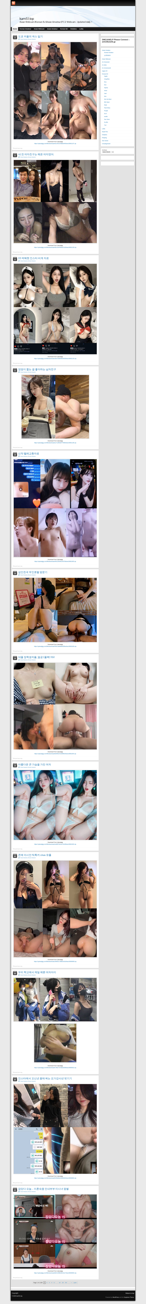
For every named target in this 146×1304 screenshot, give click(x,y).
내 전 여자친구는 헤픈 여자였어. (36, 154)
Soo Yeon (107, 119)
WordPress (116, 1297)
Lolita (103, 129)
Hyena (106, 87)
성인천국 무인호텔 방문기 (32, 572)
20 (63, 1282)
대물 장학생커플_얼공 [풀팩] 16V (36, 657)
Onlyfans (104, 134)
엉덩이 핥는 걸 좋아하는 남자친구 (37, 369)
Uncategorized (106, 143)
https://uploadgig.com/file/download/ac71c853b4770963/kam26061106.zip (55, 443)
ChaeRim (107, 79)
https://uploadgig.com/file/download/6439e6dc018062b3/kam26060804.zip (55, 1178)
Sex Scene (105, 140)
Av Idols (104, 65)
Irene (105, 90)
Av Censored (105, 62)
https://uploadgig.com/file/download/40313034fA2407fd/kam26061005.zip (55, 561)
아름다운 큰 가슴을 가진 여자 (34, 764)
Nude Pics (105, 131)
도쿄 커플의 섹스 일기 (30, 36)
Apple (105, 76)
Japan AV (104, 71)
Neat (105, 105)
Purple (106, 111)
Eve (105, 85)
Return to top (130, 1293)
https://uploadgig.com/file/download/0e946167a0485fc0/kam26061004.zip (55, 753)
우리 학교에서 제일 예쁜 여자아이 (37, 972)
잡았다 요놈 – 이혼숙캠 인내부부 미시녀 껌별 (43, 1188)
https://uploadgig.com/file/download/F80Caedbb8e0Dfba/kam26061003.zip (55, 646)
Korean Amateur (32, 39)
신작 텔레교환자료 (28, 453)
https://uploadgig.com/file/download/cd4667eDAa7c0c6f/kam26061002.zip (55, 844)
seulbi (105, 116)
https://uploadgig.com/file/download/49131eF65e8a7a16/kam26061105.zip (55, 247)
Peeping (104, 137)
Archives (104, 150)
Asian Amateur (23, 39)
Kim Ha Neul (107, 99)
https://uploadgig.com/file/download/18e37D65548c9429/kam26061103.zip (55, 358)
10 (59, 1282)
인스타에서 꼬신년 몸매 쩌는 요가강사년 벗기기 (45, 1078)
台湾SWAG (107, 55)
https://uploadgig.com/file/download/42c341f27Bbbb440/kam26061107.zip (55, 143)
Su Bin (106, 122)
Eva (105, 82)
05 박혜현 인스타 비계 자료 (33, 258)
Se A (105, 113)
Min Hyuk (107, 102)
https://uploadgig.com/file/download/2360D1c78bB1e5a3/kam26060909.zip (55, 961)
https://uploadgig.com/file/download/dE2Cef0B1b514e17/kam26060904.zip (55, 1273)
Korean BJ (105, 74)
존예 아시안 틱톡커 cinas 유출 (34, 855)
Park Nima (107, 108)
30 (66, 1282)
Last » (75, 1282)
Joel (105, 93)
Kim (105, 96)
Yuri (105, 125)
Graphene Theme (129, 1297)
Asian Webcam (106, 59)
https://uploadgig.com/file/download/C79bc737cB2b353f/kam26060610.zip (55, 1067)
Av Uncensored (106, 68)
